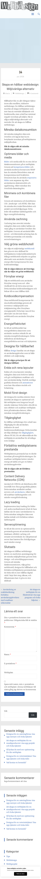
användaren (20, 492)
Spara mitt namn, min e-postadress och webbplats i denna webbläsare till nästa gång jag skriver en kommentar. (20, 687)
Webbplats (8, 672)
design (13, 350)
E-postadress (10, 663)
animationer (28, 383)
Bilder (6, 162)
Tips (8, 856)
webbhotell (29, 248)
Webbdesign (19, 93)
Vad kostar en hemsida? (16, 762)
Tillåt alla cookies (20, 873)
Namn (7, 654)
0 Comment (33, 93)
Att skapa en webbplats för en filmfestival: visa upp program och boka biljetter (31, 594)
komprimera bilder (22, 167)
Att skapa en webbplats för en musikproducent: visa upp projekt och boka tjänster (20, 743)
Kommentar (10, 627)
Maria (7, 93)
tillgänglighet (27, 433)
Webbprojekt (11, 864)
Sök (5, 711)
